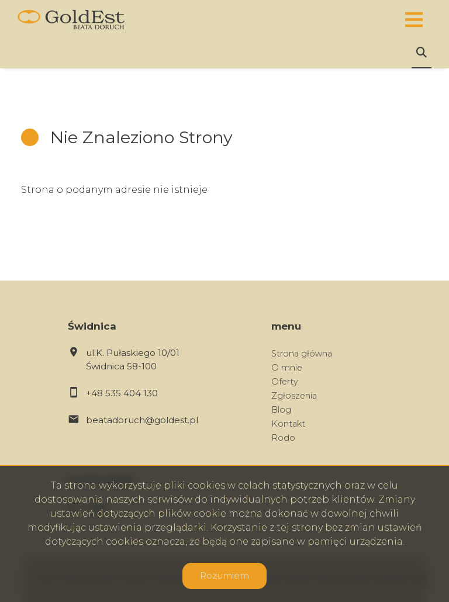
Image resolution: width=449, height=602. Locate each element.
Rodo (283, 438)
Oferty (284, 381)
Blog (281, 409)
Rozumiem (224, 575)
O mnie (286, 367)
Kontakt (288, 423)
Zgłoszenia (294, 395)
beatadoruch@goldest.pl (142, 419)
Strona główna (301, 353)
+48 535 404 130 (122, 393)
